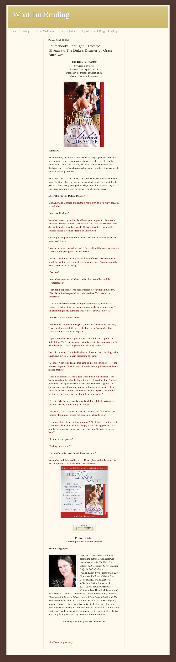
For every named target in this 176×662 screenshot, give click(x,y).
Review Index (68, 31)
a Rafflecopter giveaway (60, 642)
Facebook (77, 621)
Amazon (70, 541)
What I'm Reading (41, 14)
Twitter (88, 621)
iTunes (98, 541)
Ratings (26, 31)
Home (14, 31)
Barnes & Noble (84, 541)
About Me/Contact (45, 31)
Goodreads (100, 621)
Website (66, 621)
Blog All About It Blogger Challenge (100, 31)
